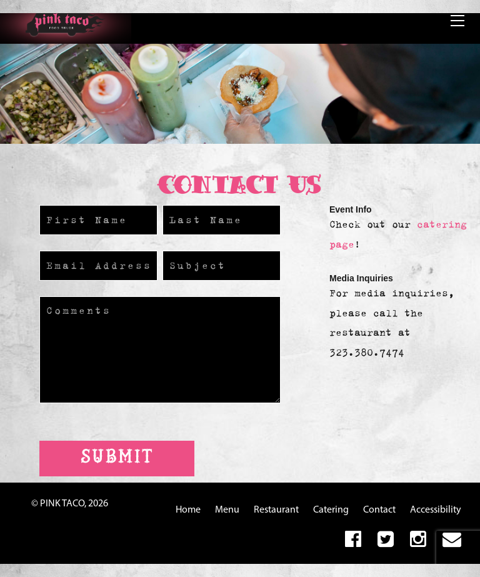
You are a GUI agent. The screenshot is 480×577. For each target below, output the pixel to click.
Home (188, 510)
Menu (227, 510)
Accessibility (435, 510)
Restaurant (276, 510)
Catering (331, 510)
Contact (379, 510)
